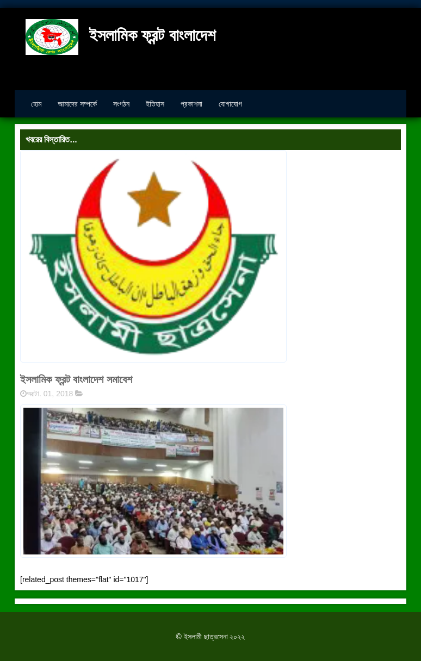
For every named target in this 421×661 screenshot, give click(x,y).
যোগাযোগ (230, 103)
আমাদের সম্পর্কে (77, 103)
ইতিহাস (155, 103)
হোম (36, 103)
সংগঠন (121, 103)
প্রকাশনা (191, 103)
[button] (153, 480)
